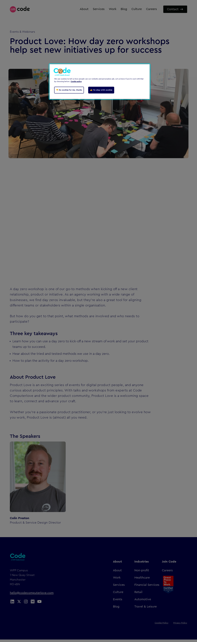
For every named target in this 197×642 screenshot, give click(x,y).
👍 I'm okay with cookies (101, 90)
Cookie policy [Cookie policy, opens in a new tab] (76, 81)
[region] (100, 81)
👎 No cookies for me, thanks (69, 90)
